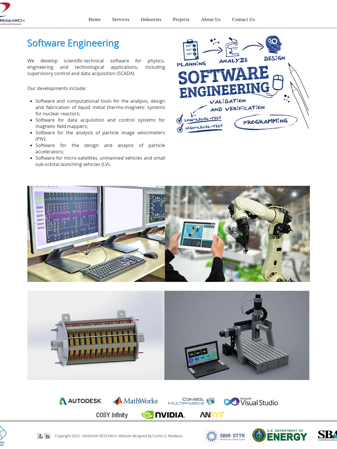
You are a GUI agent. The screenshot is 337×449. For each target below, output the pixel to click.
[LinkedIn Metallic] (47, 436)
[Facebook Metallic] (40, 436)
